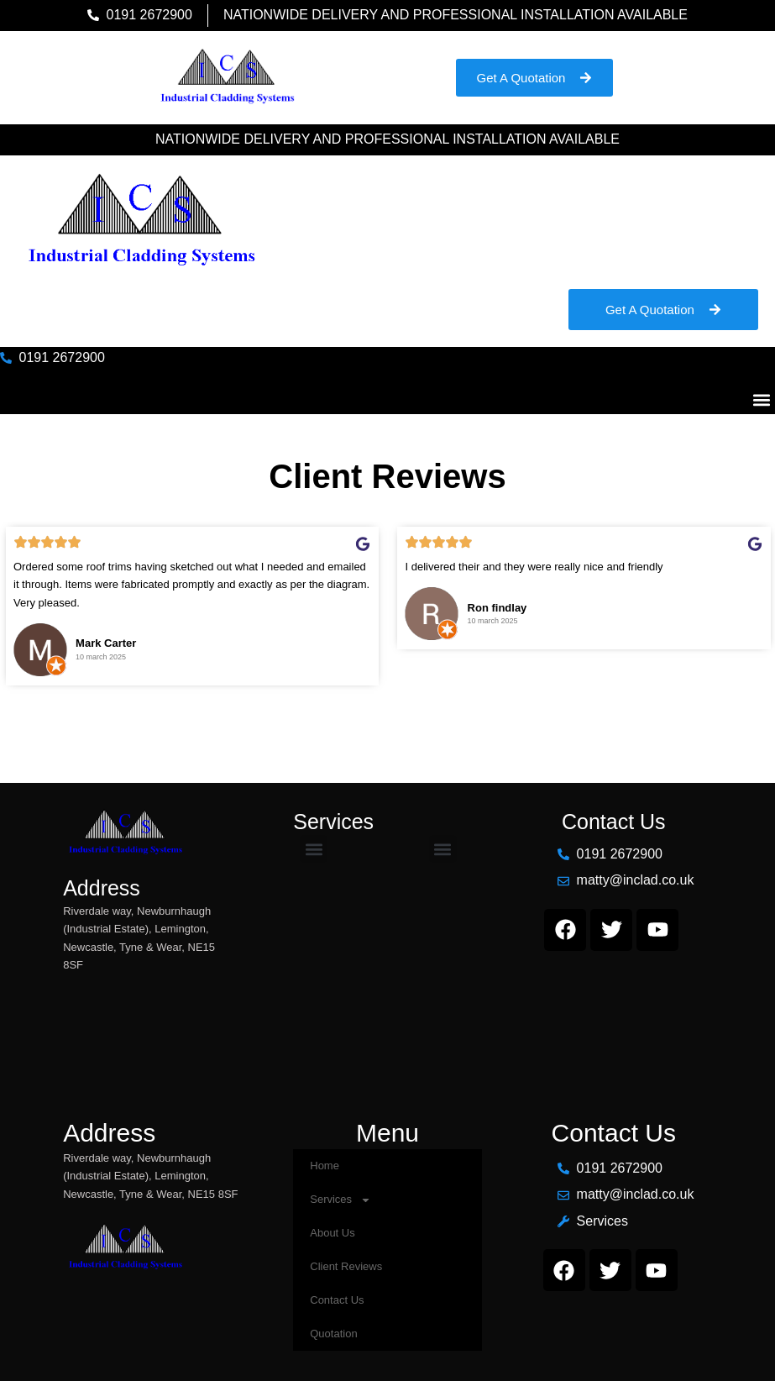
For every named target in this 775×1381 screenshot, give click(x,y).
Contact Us (337, 1300)
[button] (761, 400)
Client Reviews (346, 1266)
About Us (332, 1232)
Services (340, 1200)
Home (324, 1165)
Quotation (333, 1333)
